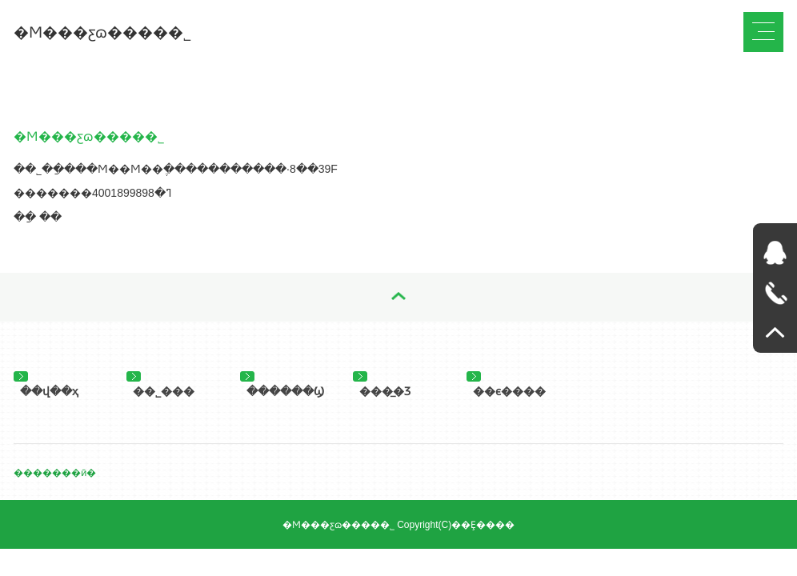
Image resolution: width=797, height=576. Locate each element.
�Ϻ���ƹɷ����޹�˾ (102, 32)
